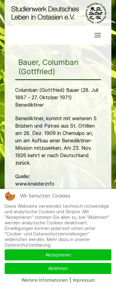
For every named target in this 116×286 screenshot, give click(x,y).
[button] (98, 35)
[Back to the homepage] (58, 13)
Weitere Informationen (44, 280)
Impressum (84, 280)
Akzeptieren (58, 254)
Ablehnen (58, 268)
